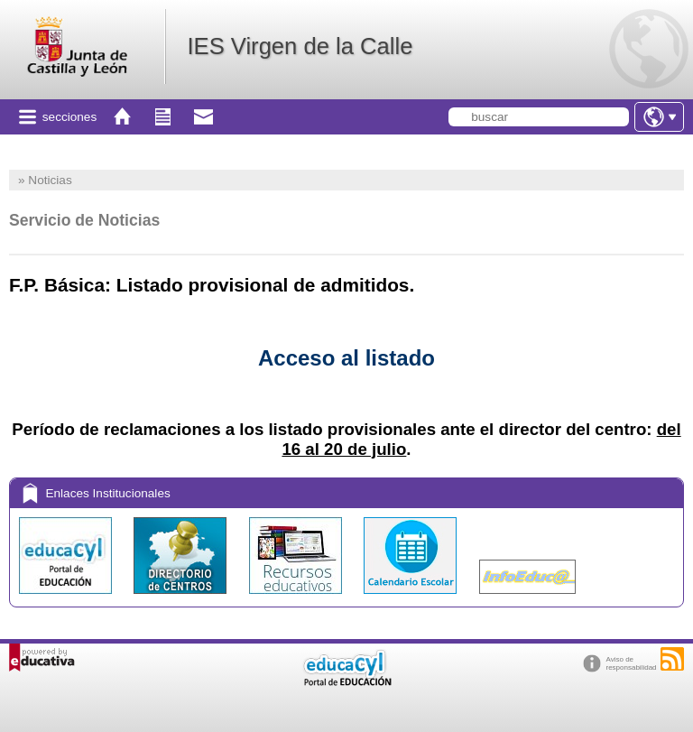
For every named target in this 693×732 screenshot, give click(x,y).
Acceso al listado (346, 358)
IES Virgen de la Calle (299, 46)
